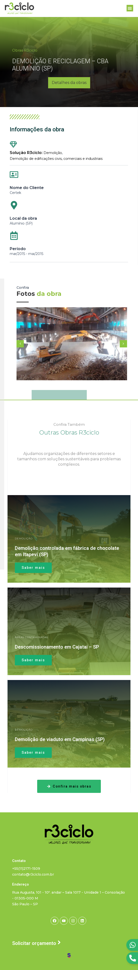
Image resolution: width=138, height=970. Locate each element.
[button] (130, 8)
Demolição (52, 152)
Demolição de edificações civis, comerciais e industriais (56, 158)
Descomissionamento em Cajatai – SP (57, 647)
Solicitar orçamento (34, 943)
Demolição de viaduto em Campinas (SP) (60, 739)
